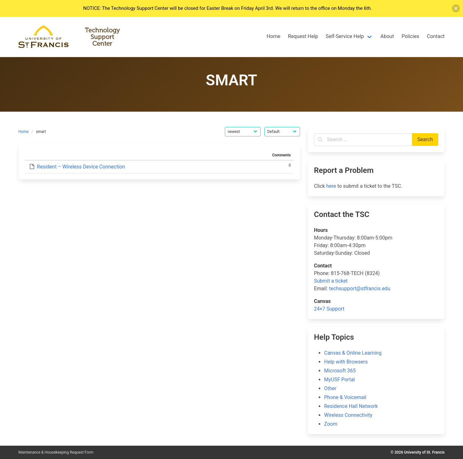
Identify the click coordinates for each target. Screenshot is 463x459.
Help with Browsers (346, 362)
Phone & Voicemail (345, 397)
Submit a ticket (331, 281)
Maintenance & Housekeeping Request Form (56, 452)
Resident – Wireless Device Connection (81, 167)
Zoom (330, 424)
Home (23, 131)
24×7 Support (329, 309)
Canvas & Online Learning (352, 353)
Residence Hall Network (351, 406)
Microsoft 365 (340, 371)
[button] (456, 8)
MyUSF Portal (339, 380)
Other (330, 388)
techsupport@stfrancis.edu (359, 288)
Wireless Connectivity (348, 415)
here (331, 186)
